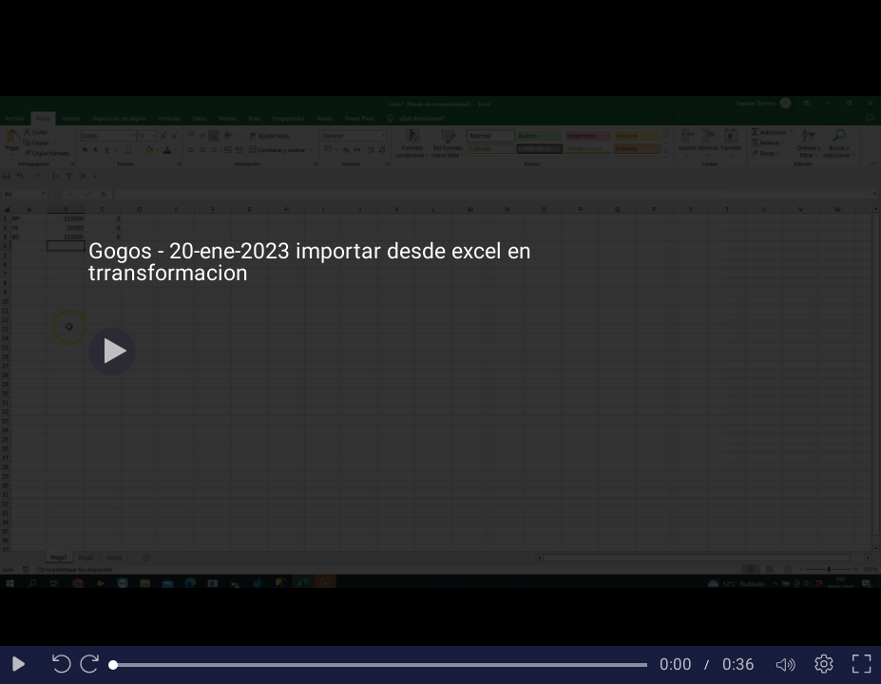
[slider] (380, 665)
